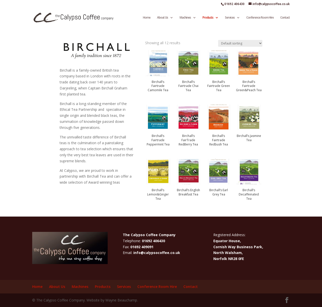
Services (230, 18)
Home (146, 18)
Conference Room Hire (260, 18)
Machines (185, 18)
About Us (162, 18)
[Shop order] (240, 43)
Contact (285, 18)
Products (208, 18)
